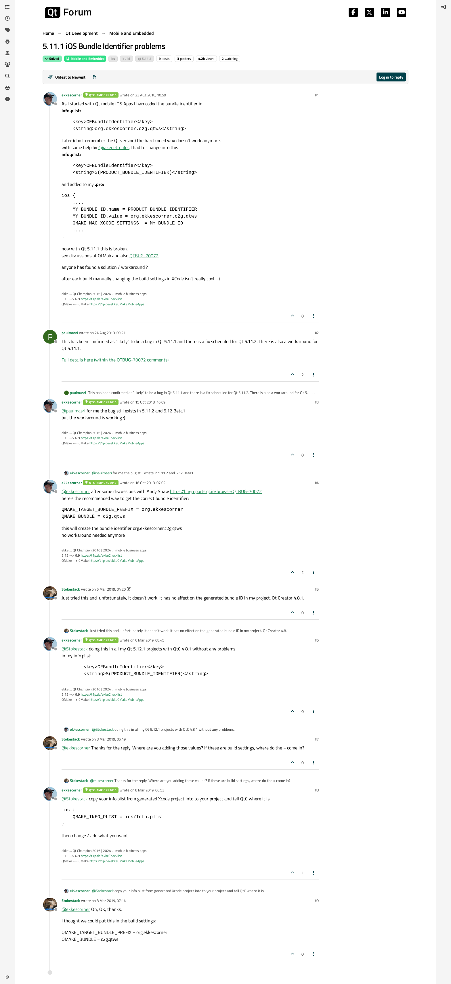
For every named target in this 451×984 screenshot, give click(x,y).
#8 (317, 790)
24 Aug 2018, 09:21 (110, 333)
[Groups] (7, 64)
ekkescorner (72, 95)
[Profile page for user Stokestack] (50, 593)
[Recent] (7, 18)
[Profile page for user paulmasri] (50, 337)
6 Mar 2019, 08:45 (149, 640)
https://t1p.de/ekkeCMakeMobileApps (116, 304)
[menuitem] (443, 7)
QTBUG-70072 (143, 255)
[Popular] (7, 41)
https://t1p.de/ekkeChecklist (101, 299)
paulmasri (70, 333)
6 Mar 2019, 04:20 (111, 589)
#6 (317, 640)
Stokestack (71, 589)
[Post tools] (314, 315)
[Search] (7, 76)
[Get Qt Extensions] (7, 87)
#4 (317, 483)
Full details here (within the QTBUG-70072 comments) (115, 359)
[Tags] (7, 30)
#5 (317, 589)
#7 (317, 739)
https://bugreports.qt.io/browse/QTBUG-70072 (216, 491)
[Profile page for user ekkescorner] (50, 99)
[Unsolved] (7, 99)
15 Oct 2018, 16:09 (150, 402)
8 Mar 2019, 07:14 (111, 900)
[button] (7, 977)
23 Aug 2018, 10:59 (150, 95)
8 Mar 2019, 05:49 (111, 739)
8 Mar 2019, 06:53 (149, 790)
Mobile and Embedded (85, 58)
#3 (317, 402)
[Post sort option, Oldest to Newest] (66, 77)
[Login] (443, 7)
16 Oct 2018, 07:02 (150, 483)
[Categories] (7, 7)
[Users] (7, 53)
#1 (317, 95)
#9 (317, 900)
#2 (317, 333)
